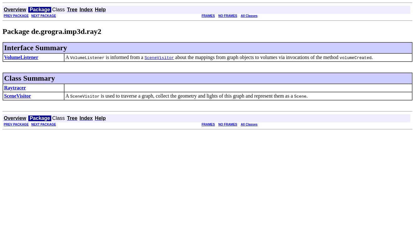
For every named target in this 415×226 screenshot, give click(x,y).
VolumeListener (21, 57)
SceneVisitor (17, 96)
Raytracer (15, 87)
